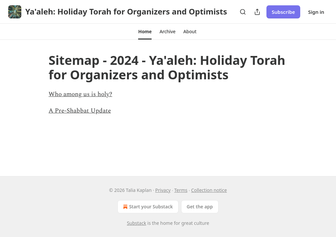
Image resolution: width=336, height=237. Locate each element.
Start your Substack (147, 206)
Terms (180, 190)
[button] (145, 32)
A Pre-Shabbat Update (80, 111)
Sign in (316, 12)
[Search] (242, 11)
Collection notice (209, 190)
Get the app (200, 206)
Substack (136, 223)
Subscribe (283, 12)
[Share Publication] (257, 11)
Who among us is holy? (80, 94)
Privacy (163, 190)
